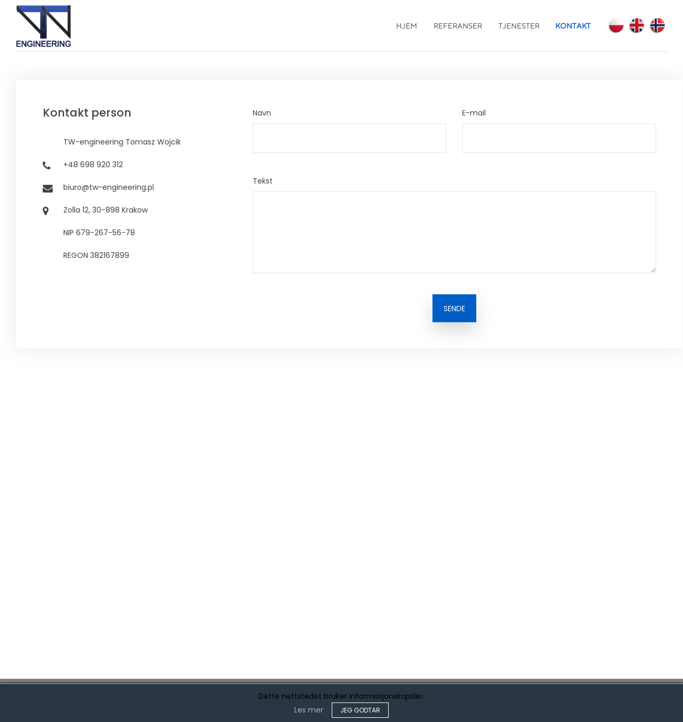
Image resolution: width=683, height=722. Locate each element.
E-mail (474, 113)
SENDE (454, 308)
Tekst (263, 181)
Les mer (308, 710)
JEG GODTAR (360, 710)
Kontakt (573, 26)
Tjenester (519, 26)
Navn (262, 113)
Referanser (458, 26)
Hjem (406, 26)
